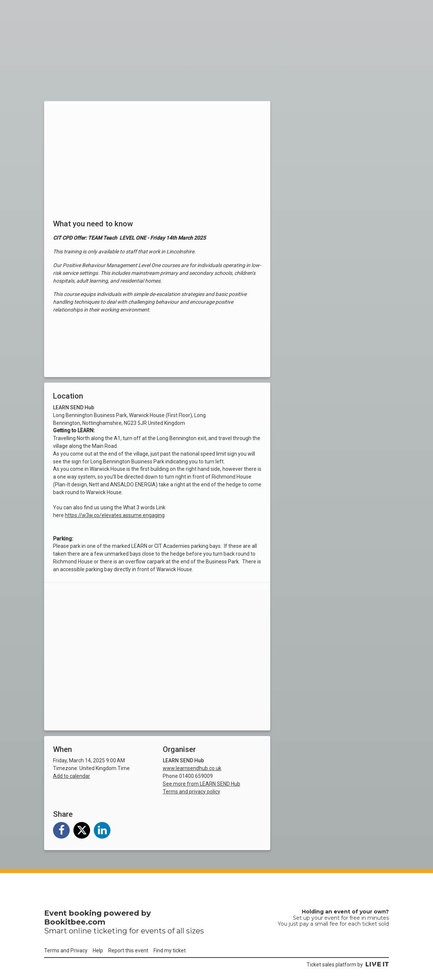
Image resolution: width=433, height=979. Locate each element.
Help (98, 950)
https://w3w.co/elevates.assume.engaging (115, 515)
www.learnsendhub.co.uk (192, 768)
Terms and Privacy (65, 950)
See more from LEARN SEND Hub (201, 784)
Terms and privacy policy (191, 792)
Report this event (128, 950)
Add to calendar (71, 776)
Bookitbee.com (74, 922)
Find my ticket (169, 950)
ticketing (110, 930)
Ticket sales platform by (348, 965)
